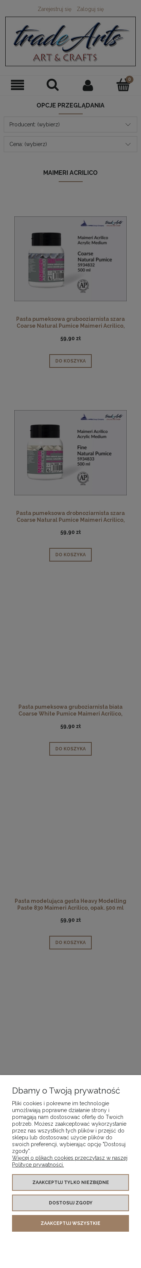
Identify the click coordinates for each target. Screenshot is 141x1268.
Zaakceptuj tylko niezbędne (70, 1182)
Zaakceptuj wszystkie (70, 1223)
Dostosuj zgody (70, 1203)
